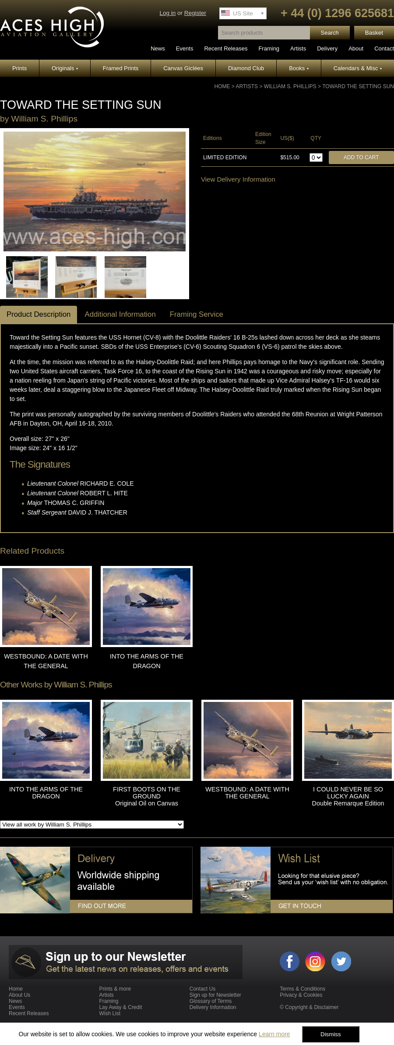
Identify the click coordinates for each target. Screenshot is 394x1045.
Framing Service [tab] (196, 314)
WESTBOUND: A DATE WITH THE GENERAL (247, 793)
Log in (167, 13)
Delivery (327, 48)
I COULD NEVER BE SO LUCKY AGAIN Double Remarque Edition (348, 796)
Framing (268, 48)
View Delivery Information (238, 179)
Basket (374, 32)
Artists (298, 48)
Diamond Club (246, 68)
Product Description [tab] (38, 314)
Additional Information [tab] (119, 314)
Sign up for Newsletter (215, 995)
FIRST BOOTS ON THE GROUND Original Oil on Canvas (146, 796)
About (355, 48)
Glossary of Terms (211, 1001)
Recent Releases (225, 48)
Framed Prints (121, 68)
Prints (19, 68)
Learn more (274, 1034)
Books (299, 68)
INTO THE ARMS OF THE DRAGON (46, 793)
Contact (384, 48)
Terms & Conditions (302, 989)
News (158, 48)
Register (195, 13)
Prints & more (115, 989)
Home (222, 86)
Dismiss (330, 1034)
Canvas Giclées (183, 68)
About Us (19, 995)
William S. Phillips (290, 86)
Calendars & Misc (358, 68)
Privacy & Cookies (301, 995)
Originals (65, 68)
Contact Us (202, 989)
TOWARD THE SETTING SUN (358, 86)
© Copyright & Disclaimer (309, 1007)
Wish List (109, 1013)
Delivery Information (213, 1007)
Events (184, 48)
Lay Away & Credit (120, 1007)
